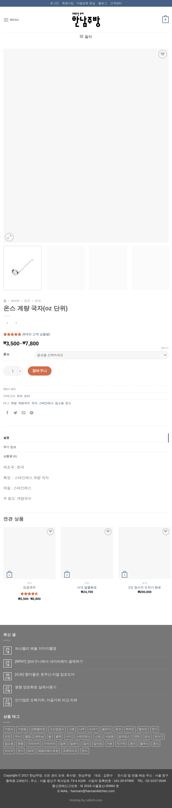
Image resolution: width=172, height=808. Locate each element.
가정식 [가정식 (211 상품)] (9, 729)
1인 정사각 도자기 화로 (144, 587)
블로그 (102, 3)
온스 (6, 354)
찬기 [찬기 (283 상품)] (21, 750)
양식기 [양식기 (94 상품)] (159, 736)
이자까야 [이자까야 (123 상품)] (34, 743)
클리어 (165, 348)
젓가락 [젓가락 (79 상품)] (121, 743)
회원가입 (68, 3)
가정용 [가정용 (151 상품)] (22, 729)
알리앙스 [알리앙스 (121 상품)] (124, 736)
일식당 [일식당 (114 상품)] (97, 743)
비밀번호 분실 (86, 3)
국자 (37, 301)
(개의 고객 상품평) (36, 334)
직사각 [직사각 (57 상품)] (9, 750)
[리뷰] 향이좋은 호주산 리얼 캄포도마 (45, 674)
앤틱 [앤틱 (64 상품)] (137, 736)
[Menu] (11, 19)
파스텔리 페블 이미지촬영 (35, 648)
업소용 (59, 403)
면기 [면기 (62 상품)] (154, 729)
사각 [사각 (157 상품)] (69, 736)
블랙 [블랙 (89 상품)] (58, 736)
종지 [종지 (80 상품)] (133, 743)
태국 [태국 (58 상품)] (31, 750)
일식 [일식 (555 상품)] (86, 743)
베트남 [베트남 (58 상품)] (39, 736)
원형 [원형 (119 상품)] (21, 743)
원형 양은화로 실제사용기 (35, 687)
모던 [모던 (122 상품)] (8, 736)
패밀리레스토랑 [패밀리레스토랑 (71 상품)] (48, 750)
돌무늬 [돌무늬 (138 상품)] (106, 729)
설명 (6, 437)
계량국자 (24, 403)
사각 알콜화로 (87, 587)
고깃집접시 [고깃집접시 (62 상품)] (57, 729)
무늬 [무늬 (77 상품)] (18, 736)
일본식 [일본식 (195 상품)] (74, 743)
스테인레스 (46, 403)
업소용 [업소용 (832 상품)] (9, 743)
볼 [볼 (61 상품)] (49, 736)
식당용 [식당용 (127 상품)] (109, 736)
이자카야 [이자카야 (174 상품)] (50, 743)
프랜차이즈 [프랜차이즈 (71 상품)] (70, 750)
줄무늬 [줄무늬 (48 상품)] (144, 743)
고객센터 (116, 3)
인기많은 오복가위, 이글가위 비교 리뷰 (46, 700)
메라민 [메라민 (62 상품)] (129, 729)
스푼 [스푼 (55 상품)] (98, 736)
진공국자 (29, 587)
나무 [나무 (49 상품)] (82, 729)
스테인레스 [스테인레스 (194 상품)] (83, 736)
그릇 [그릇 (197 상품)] (72, 729)
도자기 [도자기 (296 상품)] (93, 729)
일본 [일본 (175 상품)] (63, 743)
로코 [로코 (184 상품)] (118, 729)
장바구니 (39, 371)
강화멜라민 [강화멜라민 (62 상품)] (38, 729)
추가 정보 (9, 447)
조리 (27, 301)
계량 (14, 403)
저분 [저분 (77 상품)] (109, 743)
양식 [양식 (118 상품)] (147, 736)
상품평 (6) (10, 456)
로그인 (54, 3)
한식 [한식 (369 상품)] (85, 750)
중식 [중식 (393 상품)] (156, 743)
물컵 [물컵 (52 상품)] (28, 736)
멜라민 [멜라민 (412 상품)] (143, 729)
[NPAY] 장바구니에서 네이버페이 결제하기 (49, 661)
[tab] (86, 437)
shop (15, 301)
